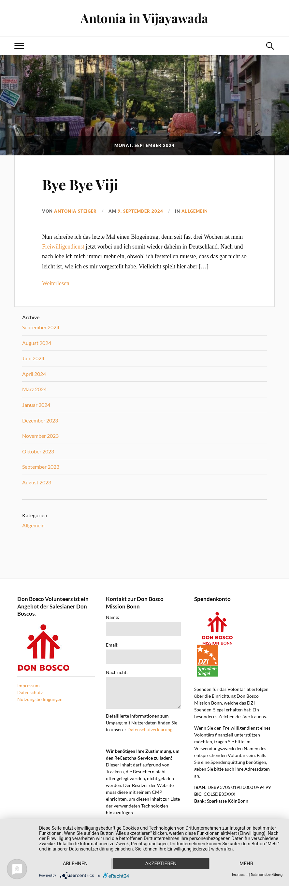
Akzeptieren (160, 863)
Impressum (28, 685)
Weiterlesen (55, 283)
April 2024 (34, 374)
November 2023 (40, 436)
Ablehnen (75, 863)
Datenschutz (30, 692)
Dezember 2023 (40, 420)
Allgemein (194, 211)
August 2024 (36, 343)
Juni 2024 (33, 358)
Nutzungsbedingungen (40, 699)
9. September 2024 (140, 211)
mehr (246, 863)
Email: (112, 645)
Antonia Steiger (75, 211)
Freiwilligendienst (63, 246)
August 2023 (36, 482)
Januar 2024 (36, 405)
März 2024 (34, 389)
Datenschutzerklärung (149, 729)
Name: (112, 617)
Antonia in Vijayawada (144, 18)
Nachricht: (117, 672)
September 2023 (40, 467)
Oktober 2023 (38, 451)
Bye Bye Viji (80, 184)
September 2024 (40, 327)
